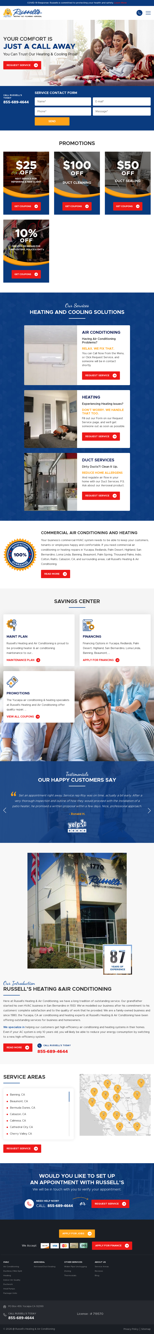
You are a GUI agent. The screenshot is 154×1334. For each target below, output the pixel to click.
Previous (4, 810)
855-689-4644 (139, 13)
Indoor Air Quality (11, 1280)
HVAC (6, 1262)
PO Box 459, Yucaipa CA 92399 (26, 1306)
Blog (97, 1275)
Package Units (10, 1293)
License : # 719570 (90, 1314)
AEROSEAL (39, 1262)
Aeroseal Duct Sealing (44, 1267)
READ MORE (52, 574)
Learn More (120, 3)
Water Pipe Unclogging (75, 1267)
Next (149, 810)
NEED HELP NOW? (47, 1201)
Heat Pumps (9, 1289)
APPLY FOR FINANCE (108, 1245)
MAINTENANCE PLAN (20, 660)
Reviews (99, 1271)
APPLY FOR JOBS (73, 1233)
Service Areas (102, 1267)
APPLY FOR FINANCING (98, 660)
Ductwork (8, 1284)
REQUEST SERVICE (19, 65)
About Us (100, 1262)
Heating (7, 1275)
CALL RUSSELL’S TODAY (12, 96)
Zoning (67, 1271)
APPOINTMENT (59, 1182)
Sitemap (146, 1329)
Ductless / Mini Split (12, 1271)
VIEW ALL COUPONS (20, 716)
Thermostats (70, 1275)
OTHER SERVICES (73, 1262)
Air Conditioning (11, 1267)
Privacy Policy (131, 1329)
